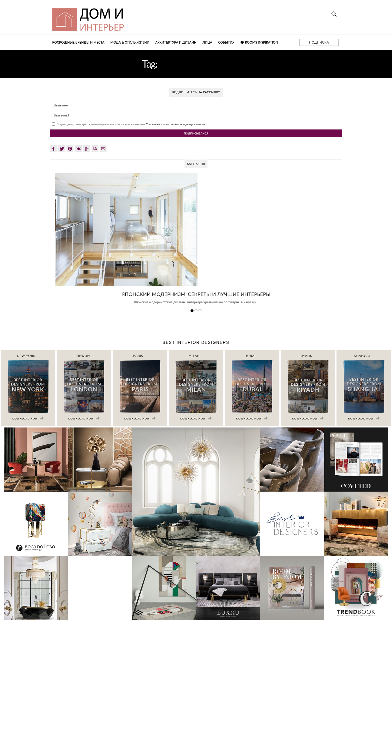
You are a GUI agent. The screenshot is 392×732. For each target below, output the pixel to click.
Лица (207, 42)
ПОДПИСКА (319, 42)
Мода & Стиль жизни (130, 42)
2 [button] (196, 310)
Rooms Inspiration (259, 42)
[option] (196, 241)
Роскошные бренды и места (78, 42)
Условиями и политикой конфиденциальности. (176, 124)
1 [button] (192, 310)
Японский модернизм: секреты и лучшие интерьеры (196, 294)
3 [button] (200, 310)
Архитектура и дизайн (175, 42)
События (226, 42)
